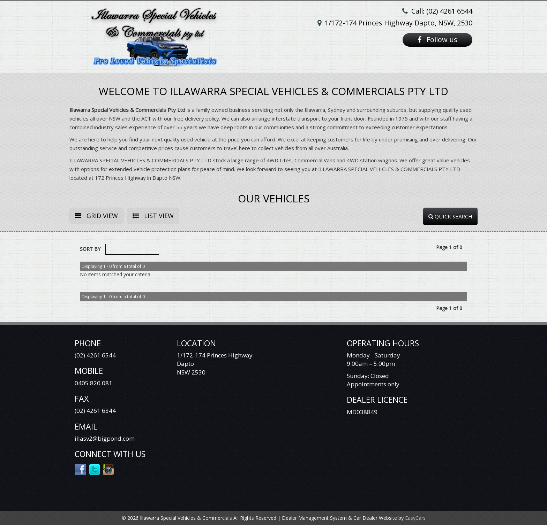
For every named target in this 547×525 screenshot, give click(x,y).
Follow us (437, 39)
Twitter (95, 469)
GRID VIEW (96, 215)
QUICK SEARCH (450, 216)
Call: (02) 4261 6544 (441, 11)
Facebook (81, 469)
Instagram (109, 469)
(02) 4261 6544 (95, 355)
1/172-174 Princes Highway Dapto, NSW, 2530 (398, 23)
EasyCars (415, 518)
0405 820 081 (93, 383)
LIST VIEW (153, 215)
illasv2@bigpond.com (105, 438)
